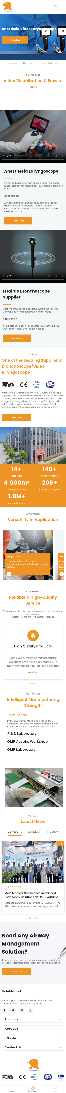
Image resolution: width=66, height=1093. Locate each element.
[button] (30, 683)
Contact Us (16, 971)
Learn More (16, 417)
